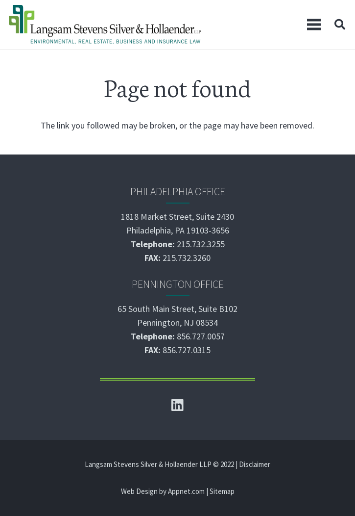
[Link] (105, 24)
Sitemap (222, 491)
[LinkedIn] (178, 405)
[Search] (340, 24)
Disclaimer (254, 464)
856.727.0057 (201, 336)
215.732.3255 (201, 244)
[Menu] (314, 24)
